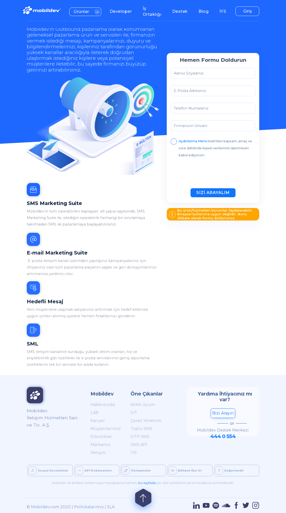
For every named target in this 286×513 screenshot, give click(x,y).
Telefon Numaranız (191, 108)
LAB (94, 412)
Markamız (100, 444)
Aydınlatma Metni (193, 141)
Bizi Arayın (223, 413)
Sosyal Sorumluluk (48, 470)
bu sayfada (147, 483)
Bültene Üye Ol (185, 470)
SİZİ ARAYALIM (213, 192)
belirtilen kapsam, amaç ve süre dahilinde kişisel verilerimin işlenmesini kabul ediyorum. (211, 147)
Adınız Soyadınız (189, 73)
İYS (225, 11)
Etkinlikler (101, 436)
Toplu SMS (141, 428)
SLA (110, 506)
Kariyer (97, 420)
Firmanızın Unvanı (190, 126)
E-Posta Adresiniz (190, 90)
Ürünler (87, 11)
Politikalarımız (89, 506)
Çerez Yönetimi (146, 420)
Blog (205, 11)
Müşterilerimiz (104, 428)
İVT (133, 412)
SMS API (138, 444)
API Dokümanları (93, 470)
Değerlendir (229, 470)
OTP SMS (140, 436)
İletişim (98, 452)
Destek (182, 11)
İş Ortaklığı (154, 11)
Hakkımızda (102, 404)
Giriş (247, 11)
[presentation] (209, 174)
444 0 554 (223, 436)
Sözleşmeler (136, 470)
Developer (123, 11)
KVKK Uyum (142, 404)
